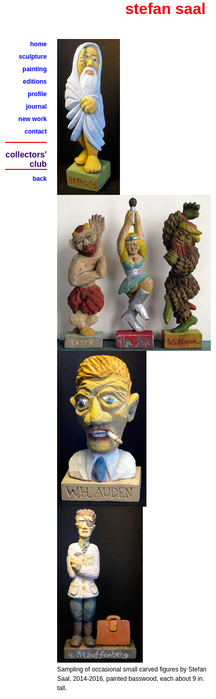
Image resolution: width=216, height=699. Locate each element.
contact (35, 131)
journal (36, 106)
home (38, 44)
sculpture (33, 56)
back (40, 178)
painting (34, 69)
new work (32, 119)
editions (35, 81)
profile (37, 94)
